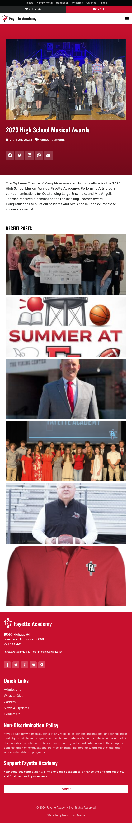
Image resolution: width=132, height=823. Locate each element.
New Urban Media (73, 815)
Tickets (29, 3)
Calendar (91, 3)
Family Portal (45, 3)
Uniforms (77, 3)
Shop (104, 3)
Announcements (52, 139)
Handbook (62, 3)
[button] (127, 18)
